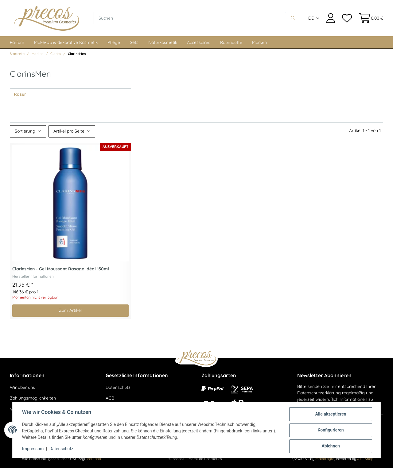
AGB (110, 398)
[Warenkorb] (369, 18)
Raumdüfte (231, 42)
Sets (134, 42)
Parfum (17, 42)
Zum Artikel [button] (70, 310)
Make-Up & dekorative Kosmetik (66, 42)
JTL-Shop (365, 459)
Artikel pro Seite (68, 131)
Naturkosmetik (162, 42)
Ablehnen (330, 446)
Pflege (113, 42)
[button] (330, 18)
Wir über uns (22, 387)
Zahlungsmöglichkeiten (33, 398)
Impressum (33, 449)
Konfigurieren (330, 430)
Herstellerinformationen (33, 276)
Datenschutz (118, 387)
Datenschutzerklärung (319, 393)
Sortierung (25, 131)
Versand (94, 459)
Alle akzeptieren (330, 414)
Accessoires (198, 42)
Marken (259, 42)
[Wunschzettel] (346, 18)
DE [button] (311, 18)
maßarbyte (324, 459)
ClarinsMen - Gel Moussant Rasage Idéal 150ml (60, 269)
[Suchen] (190, 18)
